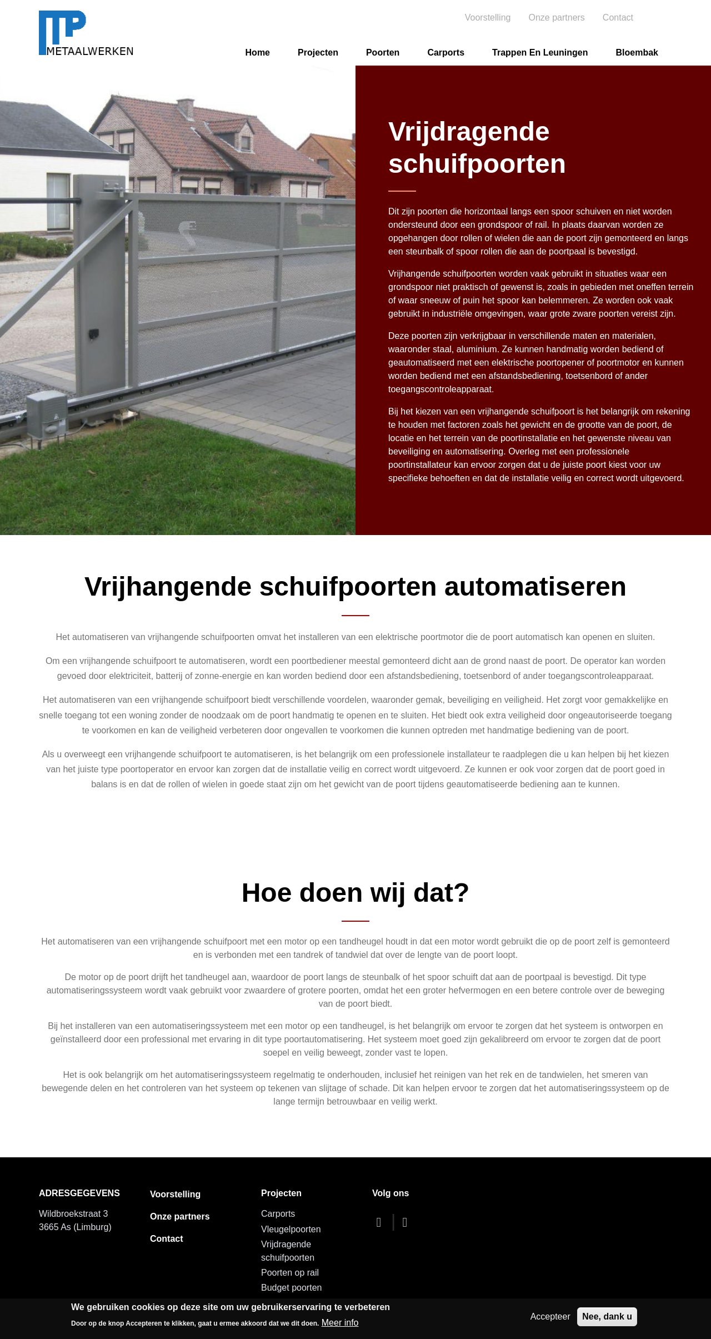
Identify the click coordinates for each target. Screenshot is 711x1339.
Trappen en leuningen (540, 52)
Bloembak (637, 52)
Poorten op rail (290, 1272)
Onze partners (556, 17)
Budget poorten (291, 1287)
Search (660, 17)
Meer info (340, 1322)
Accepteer (550, 1316)
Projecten (318, 52)
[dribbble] (407, 1222)
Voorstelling (488, 17)
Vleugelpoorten (291, 1229)
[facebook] (381, 1222)
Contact (618, 17)
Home (258, 52)
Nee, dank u (607, 1316)
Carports (445, 52)
